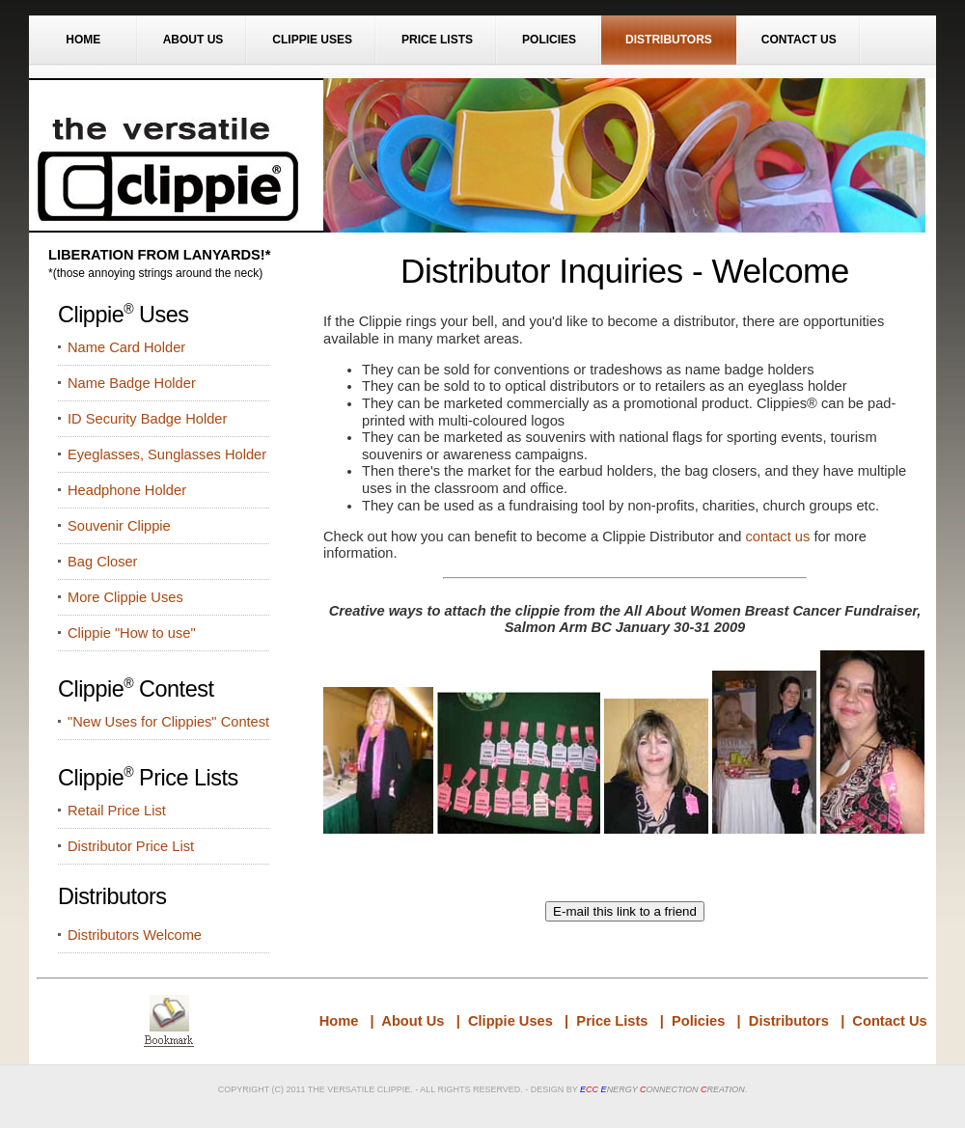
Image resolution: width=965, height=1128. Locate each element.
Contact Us (799, 39)
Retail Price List (117, 810)
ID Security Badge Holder (147, 418)
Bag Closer (103, 561)
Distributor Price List (131, 846)
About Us (193, 39)
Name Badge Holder (132, 383)
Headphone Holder (127, 490)
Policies (549, 39)
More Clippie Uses (125, 597)
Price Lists (437, 39)
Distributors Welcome (135, 935)
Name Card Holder (126, 347)
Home (83, 39)
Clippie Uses (312, 39)
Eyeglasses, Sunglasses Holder (167, 454)
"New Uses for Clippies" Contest (168, 721)
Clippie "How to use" (132, 633)
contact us (778, 536)
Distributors (668, 39)
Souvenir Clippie (119, 526)
